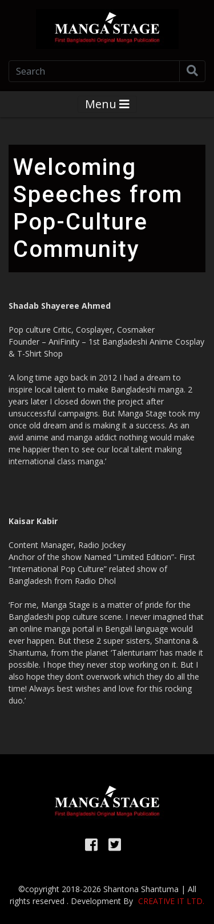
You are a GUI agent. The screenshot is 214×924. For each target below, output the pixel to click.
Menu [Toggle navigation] (107, 104)
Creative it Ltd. (171, 901)
